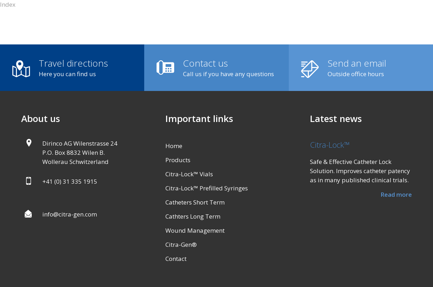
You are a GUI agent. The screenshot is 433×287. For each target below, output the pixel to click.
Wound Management (195, 230)
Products (177, 160)
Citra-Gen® (181, 244)
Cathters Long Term (192, 216)
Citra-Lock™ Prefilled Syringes (206, 188)
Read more (396, 194)
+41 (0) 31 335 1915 (69, 181)
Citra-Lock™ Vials (189, 174)
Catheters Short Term (195, 202)
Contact (176, 259)
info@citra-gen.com (69, 214)
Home (173, 146)
